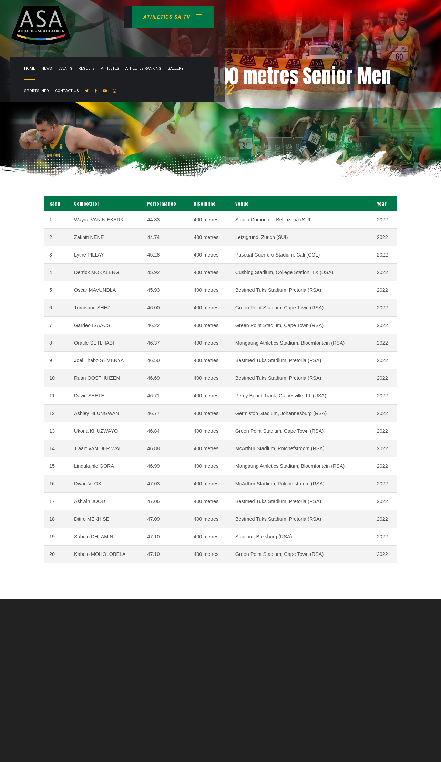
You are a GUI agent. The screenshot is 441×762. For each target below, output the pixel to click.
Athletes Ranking (278, 39)
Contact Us (368, 39)
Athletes (245, 39)
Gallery (310, 39)
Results (222, 39)
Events (200, 39)
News (181, 39)
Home (164, 39)
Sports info (337, 39)
